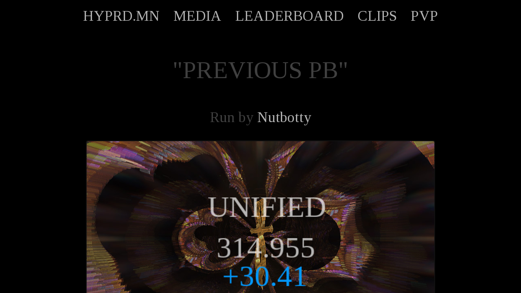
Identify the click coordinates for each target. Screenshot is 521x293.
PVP (424, 16)
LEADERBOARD (289, 16)
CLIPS (377, 16)
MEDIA (197, 16)
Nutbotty (284, 117)
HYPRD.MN (121, 16)
